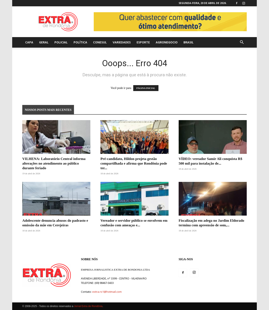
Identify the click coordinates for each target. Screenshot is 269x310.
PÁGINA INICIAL (145, 88)
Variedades (122, 42)
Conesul (100, 42)
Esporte (143, 42)
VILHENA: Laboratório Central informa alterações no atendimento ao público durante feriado (54, 163)
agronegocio (167, 42)
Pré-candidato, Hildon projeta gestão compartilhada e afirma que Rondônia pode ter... (133, 163)
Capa (29, 42)
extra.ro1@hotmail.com (107, 292)
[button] (242, 43)
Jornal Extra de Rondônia (88, 306)
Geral (44, 42)
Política (80, 42)
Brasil (188, 42)
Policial (61, 42)
